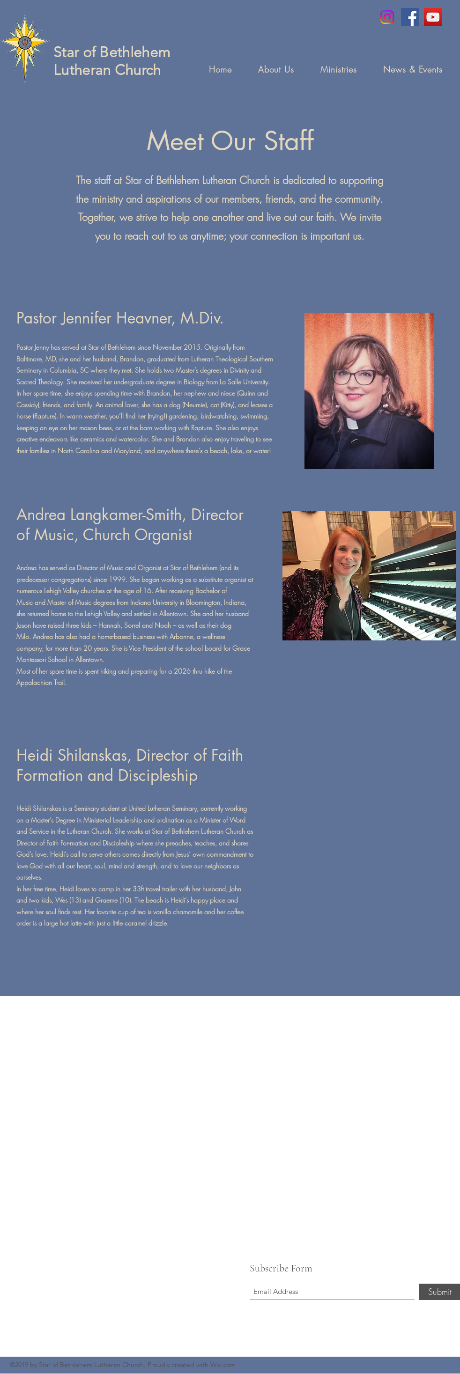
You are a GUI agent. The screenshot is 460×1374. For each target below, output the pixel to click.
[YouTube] (433, 17)
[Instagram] (387, 17)
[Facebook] (410, 17)
